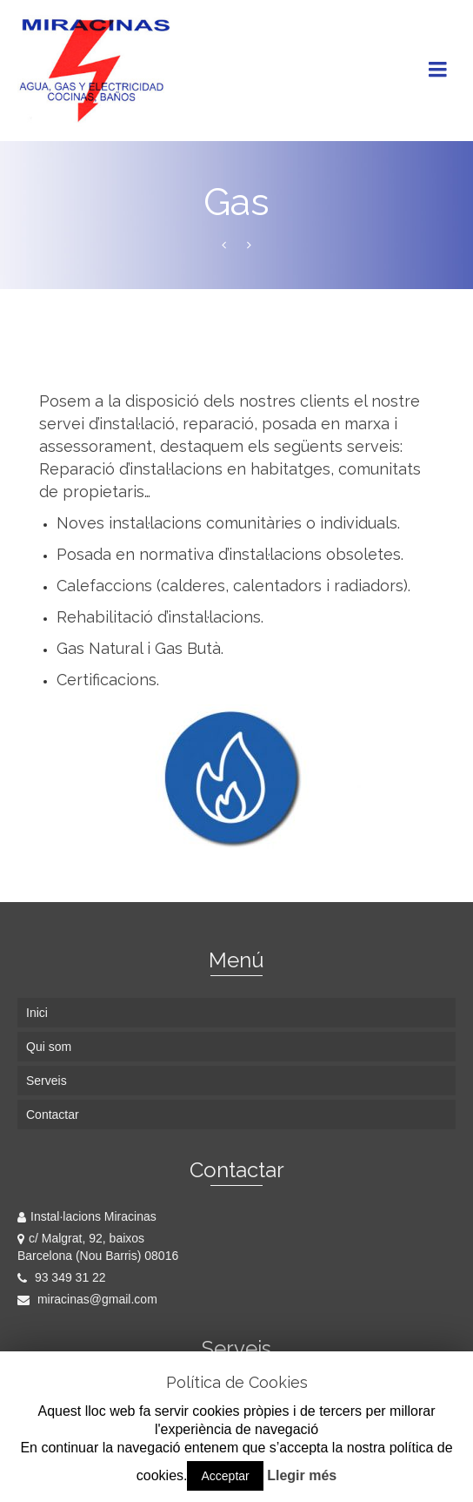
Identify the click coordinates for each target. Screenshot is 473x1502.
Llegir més (301, 1475)
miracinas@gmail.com (87, 1299)
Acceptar (225, 1476)
